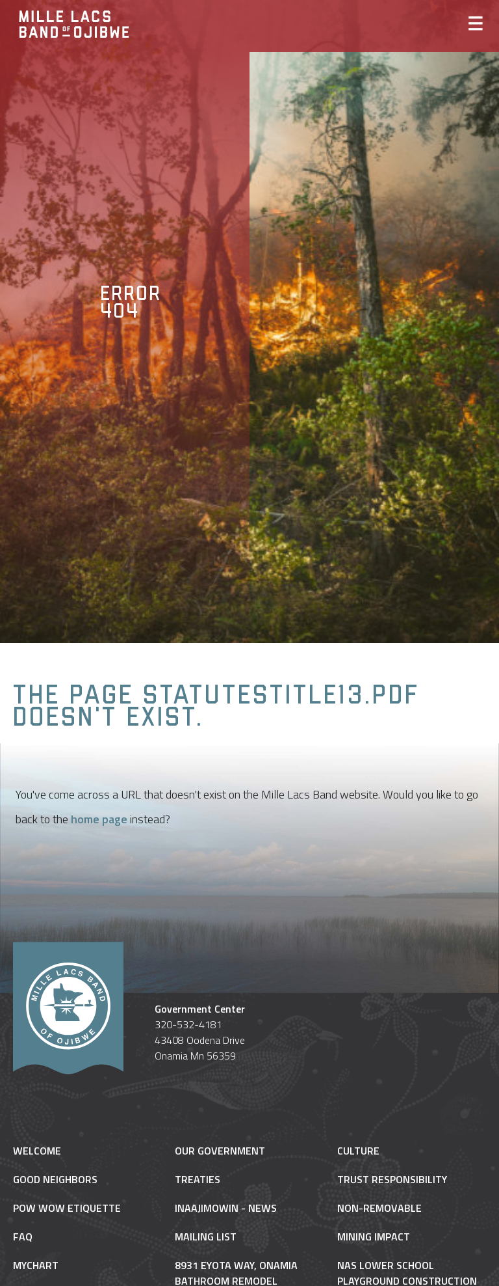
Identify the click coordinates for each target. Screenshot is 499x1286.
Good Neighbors (55, 1179)
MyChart (35, 1265)
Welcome (37, 1150)
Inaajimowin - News (226, 1208)
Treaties (197, 1179)
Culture (358, 1150)
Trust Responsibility (392, 1179)
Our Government (220, 1150)
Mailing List (206, 1236)
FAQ (22, 1236)
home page (99, 819)
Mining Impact (373, 1236)
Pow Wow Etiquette (67, 1208)
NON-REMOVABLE (379, 1208)
